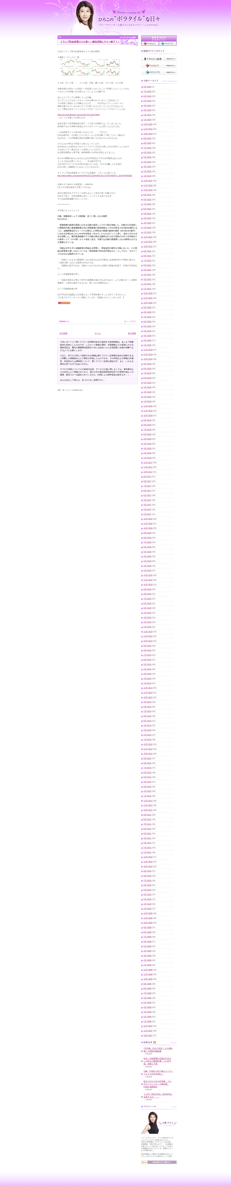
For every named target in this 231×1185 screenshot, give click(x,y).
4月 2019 (148, 387)
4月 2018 (148, 444)
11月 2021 (148, 242)
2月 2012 (148, 791)
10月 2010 (148, 866)
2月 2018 (148, 453)
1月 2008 (148, 1021)
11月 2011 (148, 805)
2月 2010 (148, 904)
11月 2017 (148, 467)
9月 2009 (148, 927)
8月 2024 (148, 87)
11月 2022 (148, 185)
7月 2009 (148, 937)
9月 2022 (148, 195)
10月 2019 (148, 359)
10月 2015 (148, 585)
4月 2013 (148, 725)
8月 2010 (148, 876)
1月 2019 (148, 401)
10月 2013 (148, 697)
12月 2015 (148, 575)
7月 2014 (148, 655)
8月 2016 (148, 538)
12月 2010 (148, 857)
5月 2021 (148, 270)
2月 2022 (148, 228)
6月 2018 (148, 434)
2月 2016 (148, 566)
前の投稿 (132, 333)
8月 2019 (148, 369)
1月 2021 (148, 289)
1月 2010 (148, 909)
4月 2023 (148, 162)
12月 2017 (148, 463)
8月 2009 (148, 932)
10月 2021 (148, 246)
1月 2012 (148, 796)
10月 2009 (148, 923)
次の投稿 (63, 333)
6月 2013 (148, 716)
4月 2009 (148, 951)
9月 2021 (148, 251)
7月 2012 (148, 768)
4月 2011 (148, 838)
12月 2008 (148, 970)
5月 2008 (148, 1003)
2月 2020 (148, 340)
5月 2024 (148, 101)
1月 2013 (148, 739)
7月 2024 (148, 91)
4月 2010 (148, 894)
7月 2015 (148, 599)
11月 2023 (148, 129)
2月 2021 (148, 284)
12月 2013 (148, 688)
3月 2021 (148, 279)
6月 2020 (148, 322)
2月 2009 (148, 960)
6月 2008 (148, 998)
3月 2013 (148, 730)
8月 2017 (148, 481)
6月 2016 (148, 547)
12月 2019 (148, 350)
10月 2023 (148, 134)
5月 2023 (148, 157)
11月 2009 (148, 918)
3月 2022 (148, 223)
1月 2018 (148, 458)
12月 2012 (148, 744)
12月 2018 (148, 406)
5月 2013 (148, 721)
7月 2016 (148, 542)
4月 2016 (148, 556)
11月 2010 (148, 862)
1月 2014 (148, 683)
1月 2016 (148, 570)
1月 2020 (148, 345)
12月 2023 (148, 124)
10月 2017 (148, 472)
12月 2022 (148, 181)
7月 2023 (148, 148)
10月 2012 (148, 754)
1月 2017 (148, 514)
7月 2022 (148, 204)
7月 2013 (148, 711)
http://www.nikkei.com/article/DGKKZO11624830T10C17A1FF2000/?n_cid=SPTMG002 (94, 176)
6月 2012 (148, 772)
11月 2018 (148, 411)
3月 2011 (148, 843)
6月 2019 (148, 378)
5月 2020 (148, 326)
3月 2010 (148, 899)
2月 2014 (148, 678)
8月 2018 (148, 425)
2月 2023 (148, 171)
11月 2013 (148, 693)
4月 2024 (148, 106)
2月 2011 (148, 848)
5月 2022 (148, 214)
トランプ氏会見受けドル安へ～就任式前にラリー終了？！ (90, 41)
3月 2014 (148, 674)
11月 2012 (148, 749)
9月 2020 (148, 307)
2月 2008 (148, 1017)
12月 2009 (148, 913)
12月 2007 (148, 1026)
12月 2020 (148, 293)
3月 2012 (148, 787)
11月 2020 (148, 298)
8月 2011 (148, 819)
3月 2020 (148, 336)
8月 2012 (148, 763)
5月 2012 (148, 777)
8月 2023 (148, 143)
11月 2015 (148, 580)
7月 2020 (148, 317)
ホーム (98, 333)
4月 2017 (148, 500)
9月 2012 (148, 758)
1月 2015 (148, 627)
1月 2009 (148, 965)
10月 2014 (148, 641)
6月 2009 (148, 942)
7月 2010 (148, 881)
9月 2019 (148, 364)
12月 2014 (148, 632)
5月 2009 (148, 946)
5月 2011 (148, 833)
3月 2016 (148, 561)
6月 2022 (148, 209)
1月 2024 (148, 120)
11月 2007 (148, 1031)
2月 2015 (148, 622)
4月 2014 (148, 669)
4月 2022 (148, 218)
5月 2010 (148, 890)
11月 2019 (148, 354)
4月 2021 (148, 275)
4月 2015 (148, 613)
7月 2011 (148, 824)
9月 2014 (148, 646)
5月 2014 (148, 664)
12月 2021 (148, 237)
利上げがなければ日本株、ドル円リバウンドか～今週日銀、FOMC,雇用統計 (157, 1084)
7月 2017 (148, 486)
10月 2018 (148, 415)
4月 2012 (148, 782)
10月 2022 (148, 190)
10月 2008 (148, 979)
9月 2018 (148, 420)
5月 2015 (148, 608)
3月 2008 (148, 1012)
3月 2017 (148, 505)
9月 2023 (148, 138)
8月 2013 (148, 707)
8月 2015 (148, 594)
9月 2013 (148, 702)
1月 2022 (148, 232)
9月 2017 (148, 476)
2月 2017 (148, 509)
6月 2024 (148, 96)
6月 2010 (148, 885)
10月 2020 (148, 303)
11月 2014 (148, 636)
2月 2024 (148, 115)
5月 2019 (148, 383)
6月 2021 (148, 265)
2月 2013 (148, 735)
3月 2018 (148, 448)
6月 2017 (148, 491)
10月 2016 (148, 528)
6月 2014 (148, 660)
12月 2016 (148, 519)
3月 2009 (148, 956)
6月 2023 (148, 152)
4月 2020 (148, 331)
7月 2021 (148, 261)
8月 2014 (148, 650)
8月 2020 (148, 312)
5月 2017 (148, 495)
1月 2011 (148, 852)
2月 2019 (148, 397)
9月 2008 (148, 984)
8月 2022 (148, 199)
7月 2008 (148, 993)
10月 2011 (148, 810)
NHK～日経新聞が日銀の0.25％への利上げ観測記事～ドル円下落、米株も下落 (157, 1061)
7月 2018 (148, 430)
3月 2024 (148, 110)
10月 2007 (148, 1035)
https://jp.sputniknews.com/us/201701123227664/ (78, 115)
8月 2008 (148, 988)
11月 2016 (148, 524)
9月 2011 (148, 815)
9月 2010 (148, 871)
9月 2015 (148, 589)
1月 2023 (148, 176)
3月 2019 (148, 392)
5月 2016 (148, 552)
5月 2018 (148, 439)
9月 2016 (148, 533)
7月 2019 (148, 373)
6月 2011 (148, 829)
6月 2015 (148, 603)
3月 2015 (148, 617)
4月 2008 (148, 1007)
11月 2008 (148, 974)
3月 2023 (148, 167)
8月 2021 (148, 256)
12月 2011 (148, 801)
